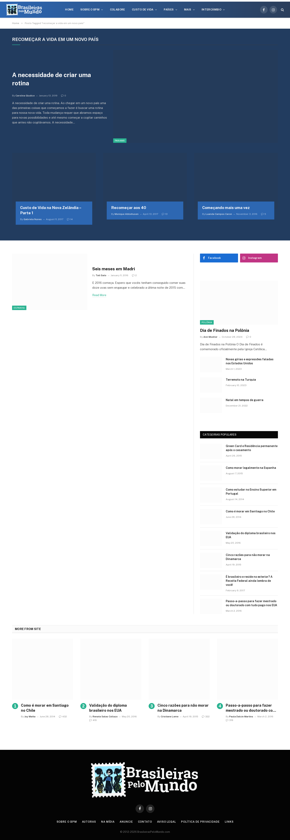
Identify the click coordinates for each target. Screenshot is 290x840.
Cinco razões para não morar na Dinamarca (248, 557)
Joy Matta (29, 716)
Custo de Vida (142, 9)
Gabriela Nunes (33, 219)
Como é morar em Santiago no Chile (250, 511)
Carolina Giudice (25, 95)
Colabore (117, 9)
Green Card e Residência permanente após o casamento (252, 448)
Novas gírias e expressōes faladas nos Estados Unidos (249, 361)
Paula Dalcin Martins (241, 716)
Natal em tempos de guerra (244, 400)
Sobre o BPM (89, 9)
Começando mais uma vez (226, 207)
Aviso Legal (166, 821)
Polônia (207, 322)
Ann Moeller (210, 336)
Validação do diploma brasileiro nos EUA (251, 535)
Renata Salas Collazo (105, 716)
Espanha (19, 308)
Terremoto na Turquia (241, 379)
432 (63, 716)
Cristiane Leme (169, 716)
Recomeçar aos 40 (128, 207)
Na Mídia (108, 821)
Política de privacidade (200, 821)
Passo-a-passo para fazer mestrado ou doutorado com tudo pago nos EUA (251, 603)
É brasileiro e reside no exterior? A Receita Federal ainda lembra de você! (249, 580)
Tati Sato (101, 275)
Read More (99, 295)
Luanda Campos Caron (219, 214)
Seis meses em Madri (113, 268)
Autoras (89, 821)
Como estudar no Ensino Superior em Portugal (251, 491)
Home (69, 9)
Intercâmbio (211, 9)
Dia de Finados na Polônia (224, 330)
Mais (187, 9)
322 (206, 716)
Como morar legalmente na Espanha (251, 467)
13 (165, 214)
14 (70, 219)
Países (169, 9)
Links (229, 821)
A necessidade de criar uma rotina (51, 79)
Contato (145, 821)
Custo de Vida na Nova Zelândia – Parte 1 (50, 210)
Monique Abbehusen (127, 214)
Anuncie (126, 821)
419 (93, 720)
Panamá (120, 140)
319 (229, 720)
